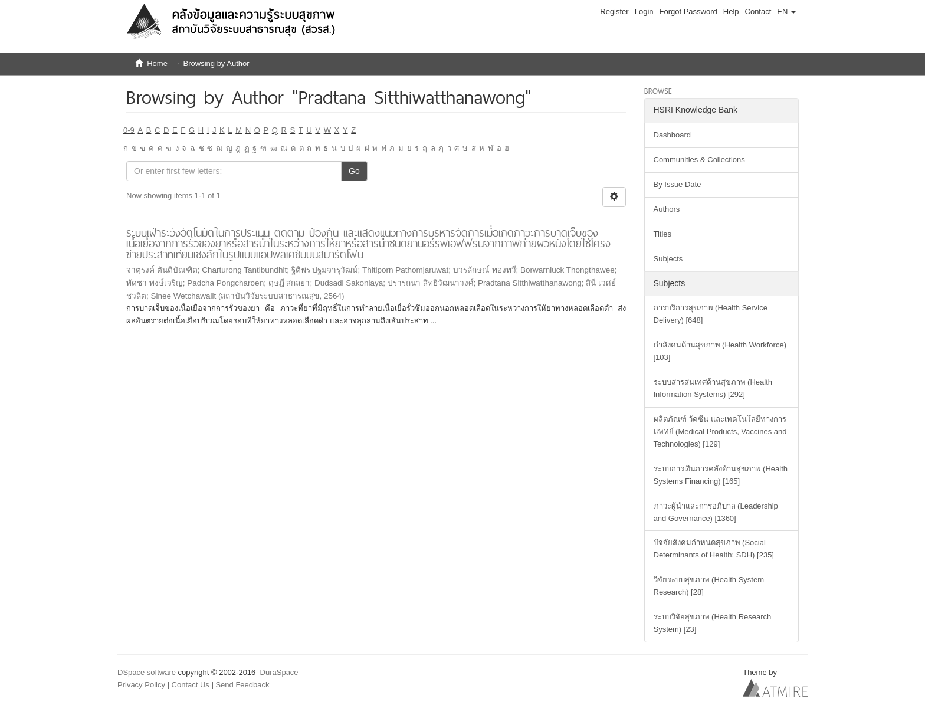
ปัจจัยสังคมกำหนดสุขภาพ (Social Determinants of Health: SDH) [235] (714, 548)
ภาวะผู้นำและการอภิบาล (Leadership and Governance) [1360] (716, 512)
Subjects (668, 258)
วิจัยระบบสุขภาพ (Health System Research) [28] (709, 585)
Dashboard (672, 134)
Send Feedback (242, 684)
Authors (667, 209)
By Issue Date (677, 184)
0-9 (129, 130)
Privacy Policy (141, 684)
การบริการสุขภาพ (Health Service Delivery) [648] (710, 313)
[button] (786, 12)
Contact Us (190, 684)
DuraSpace (279, 672)
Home (157, 63)
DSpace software (146, 672)
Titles (663, 233)
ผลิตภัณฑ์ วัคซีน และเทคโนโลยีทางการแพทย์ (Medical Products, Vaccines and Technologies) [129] (720, 431)
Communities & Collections (699, 159)
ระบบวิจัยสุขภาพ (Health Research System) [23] (713, 623)
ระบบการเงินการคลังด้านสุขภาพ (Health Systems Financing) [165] (721, 475)
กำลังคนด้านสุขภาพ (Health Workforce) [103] (720, 351)
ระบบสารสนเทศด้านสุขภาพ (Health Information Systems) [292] (713, 388)
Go (354, 171)
